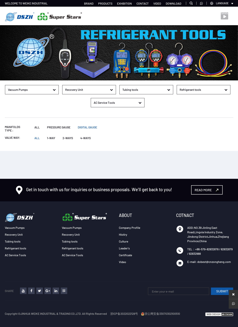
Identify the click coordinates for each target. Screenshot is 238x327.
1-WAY (51, 138)
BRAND (89, 3)
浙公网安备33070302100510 (160, 313)
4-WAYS (85, 138)
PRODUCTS (105, 3)
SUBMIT (222, 291)
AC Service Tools (15, 255)
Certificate (125, 255)
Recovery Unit (14, 234)
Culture (123, 241)
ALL (37, 127)
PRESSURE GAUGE (58, 127)
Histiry (123, 234)
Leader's (124, 248)
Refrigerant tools (15, 248)
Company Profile (129, 227)
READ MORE (207, 190)
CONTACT (143, 3)
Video (122, 262)
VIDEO (157, 3)
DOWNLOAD (173, 3)
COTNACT (185, 215)
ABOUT (125, 215)
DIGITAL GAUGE (87, 127)
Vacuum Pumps (15, 227)
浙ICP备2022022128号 (124, 313)
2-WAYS (68, 138)
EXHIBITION (124, 3)
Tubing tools (13, 241)
